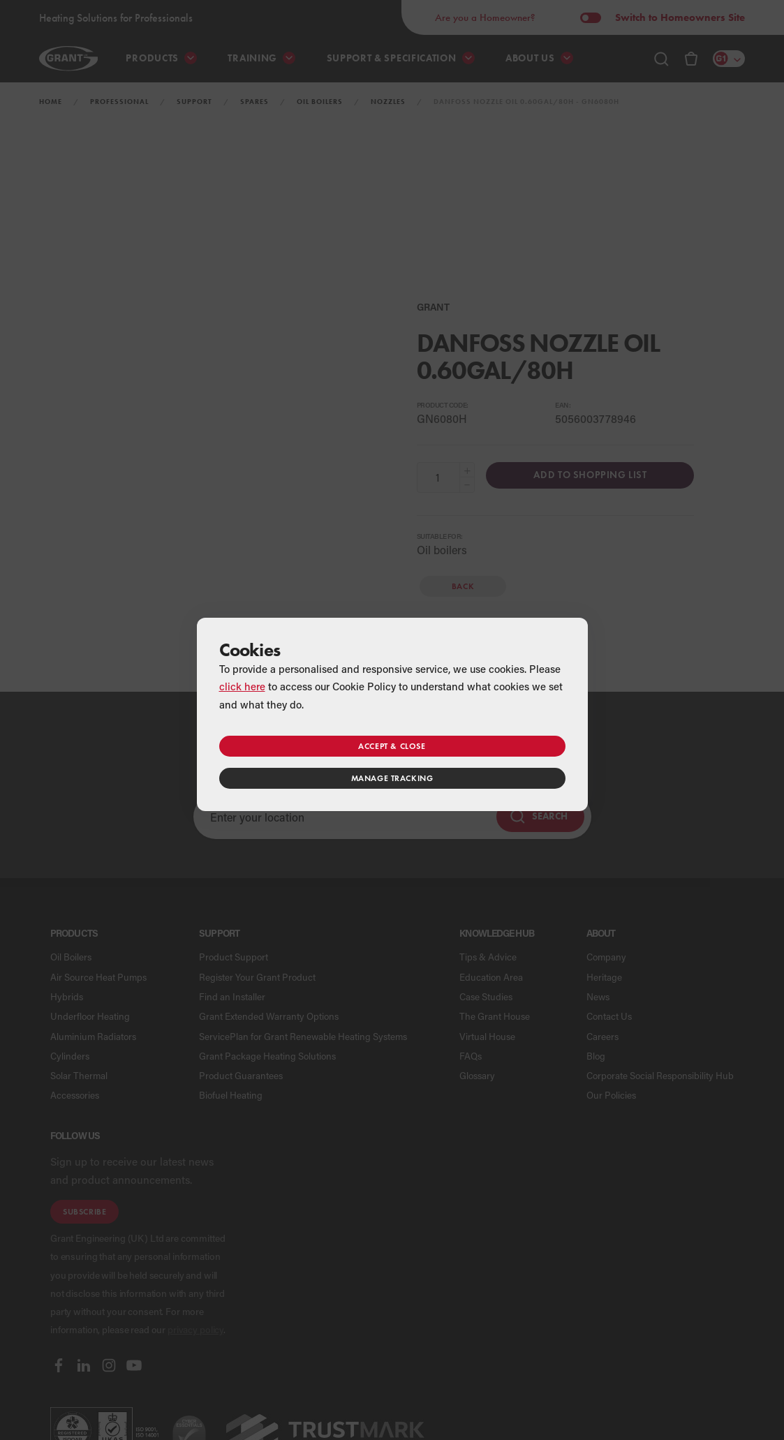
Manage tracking (392, 778)
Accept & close (391, 746)
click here (242, 686)
